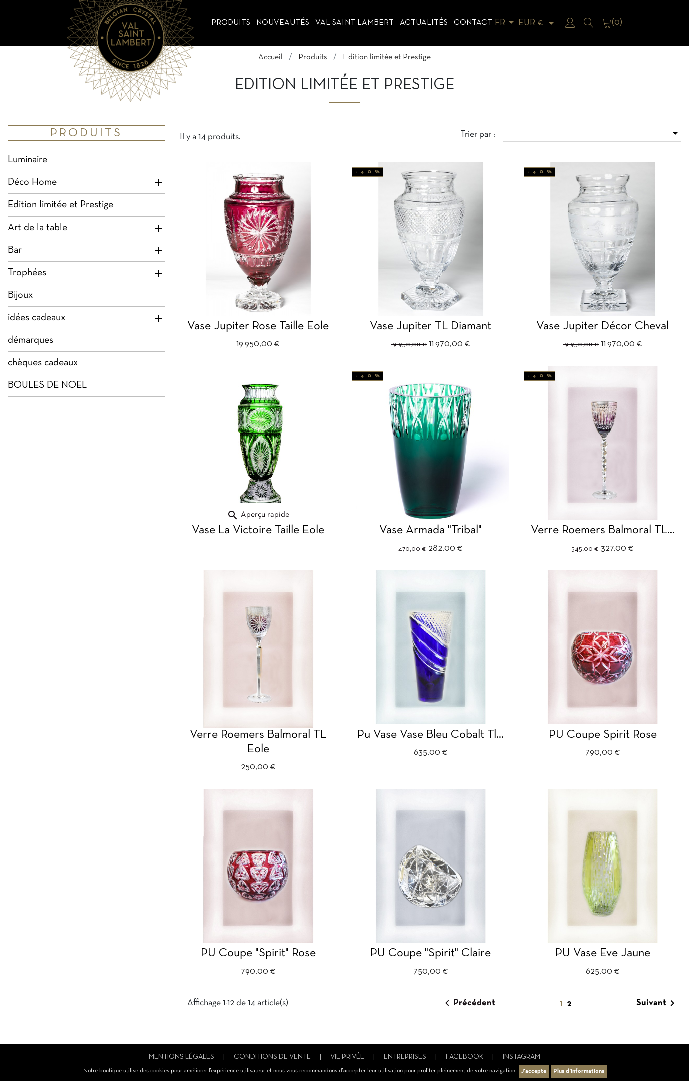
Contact (473, 22)
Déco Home (32, 182)
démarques (30, 340)
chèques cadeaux (43, 362)
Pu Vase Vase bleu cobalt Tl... (430, 734)
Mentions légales (182, 1057)
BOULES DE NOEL (47, 385)
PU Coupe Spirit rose (603, 734)
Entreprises (406, 1057)
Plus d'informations (578, 1071)
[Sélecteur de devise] (537, 23)
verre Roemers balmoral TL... (603, 530)
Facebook (465, 1057)
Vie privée (348, 1057)
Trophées (27, 272)
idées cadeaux (36, 317)
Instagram (521, 1057)
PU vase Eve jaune (602, 953)
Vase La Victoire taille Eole (258, 530)
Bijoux (20, 295)
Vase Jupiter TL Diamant (430, 326)
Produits (230, 22)
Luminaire (27, 159)
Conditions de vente (273, 1057)
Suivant (657, 1003)
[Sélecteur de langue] (506, 23)
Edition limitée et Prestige (60, 204)
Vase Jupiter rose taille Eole (258, 326)
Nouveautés (282, 22)
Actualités (424, 22)
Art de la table (37, 227)
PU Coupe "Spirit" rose (258, 953)
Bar (15, 250)
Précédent (468, 1003)
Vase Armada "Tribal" (430, 530)
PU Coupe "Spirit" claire (430, 953)
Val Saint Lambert (354, 22)
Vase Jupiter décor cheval (602, 326)
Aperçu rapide (258, 514)
